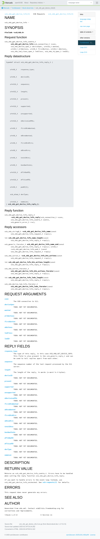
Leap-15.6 (83, 52)
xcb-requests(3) (50, 482)
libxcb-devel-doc (28, 8)
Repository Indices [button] (36, 3)
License (92, 535)
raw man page (85, 26)
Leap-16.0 (83, 47)
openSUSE (19, 3)
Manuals (5, 8)
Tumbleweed (15, 8)
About (26, 3)
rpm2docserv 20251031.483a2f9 (77, 535)
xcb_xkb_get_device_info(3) (17, 14)
